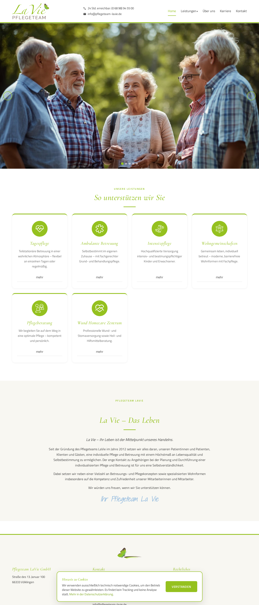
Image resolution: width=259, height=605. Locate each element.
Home (172, 10)
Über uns (209, 10)
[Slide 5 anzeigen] (137, 164)
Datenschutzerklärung (187, 583)
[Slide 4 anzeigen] (133, 164)
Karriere (225, 10)
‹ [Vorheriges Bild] (7, 96)
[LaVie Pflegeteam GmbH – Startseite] (30, 11)
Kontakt (241, 10)
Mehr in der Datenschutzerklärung (91, 594)
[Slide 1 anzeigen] (122, 163)
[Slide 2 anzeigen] (126, 164)
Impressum (180, 577)
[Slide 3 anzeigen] (130, 164)
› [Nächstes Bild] (251, 96)
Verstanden (181, 586)
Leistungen (188, 10)
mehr (39, 277)
